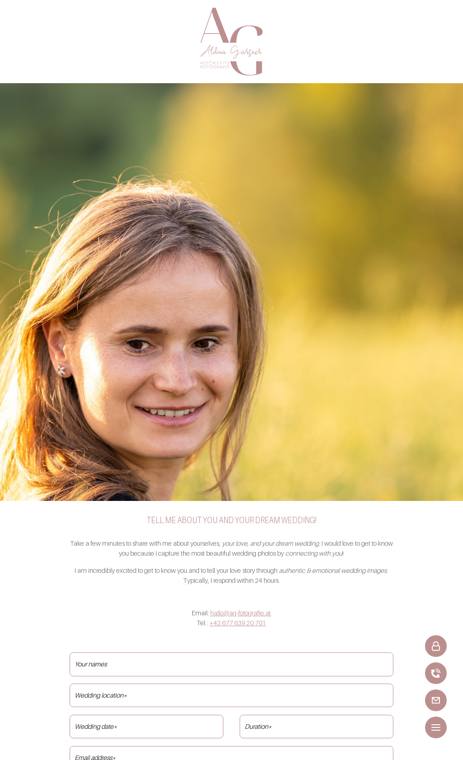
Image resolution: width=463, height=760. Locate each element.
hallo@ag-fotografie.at (240, 613)
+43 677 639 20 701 (237, 623)
